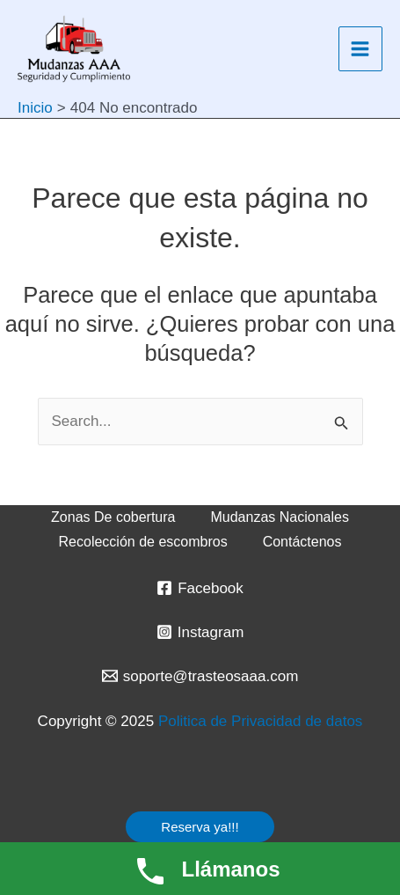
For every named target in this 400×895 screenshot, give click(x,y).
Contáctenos (302, 541)
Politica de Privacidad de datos (260, 721)
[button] (199, 826)
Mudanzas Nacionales (279, 517)
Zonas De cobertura (113, 517)
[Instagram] (200, 632)
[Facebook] (200, 588)
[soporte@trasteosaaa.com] (200, 676)
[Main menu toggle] (360, 48)
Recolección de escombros (143, 541)
